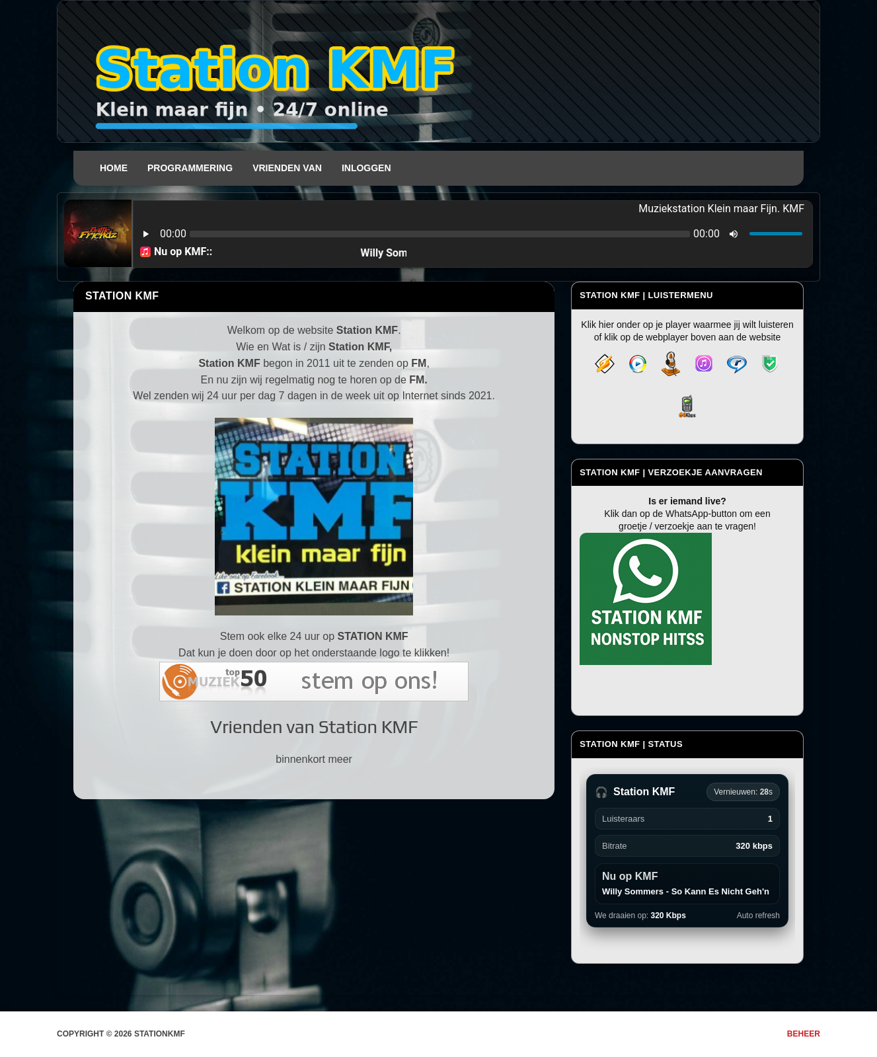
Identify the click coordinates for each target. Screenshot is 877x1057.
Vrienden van (287, 168)
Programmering (190, 168)
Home (114, 168)
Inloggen (366, 168)
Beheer (803, 1033)
